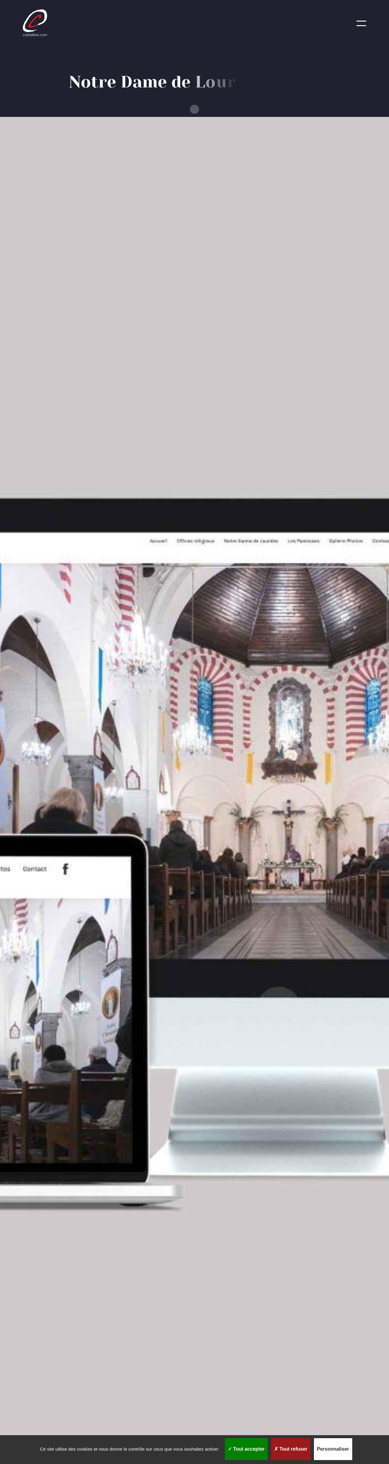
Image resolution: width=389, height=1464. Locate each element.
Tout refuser (291, 1449)
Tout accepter (246, 1449)
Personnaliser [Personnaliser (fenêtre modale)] (333, 1449)
